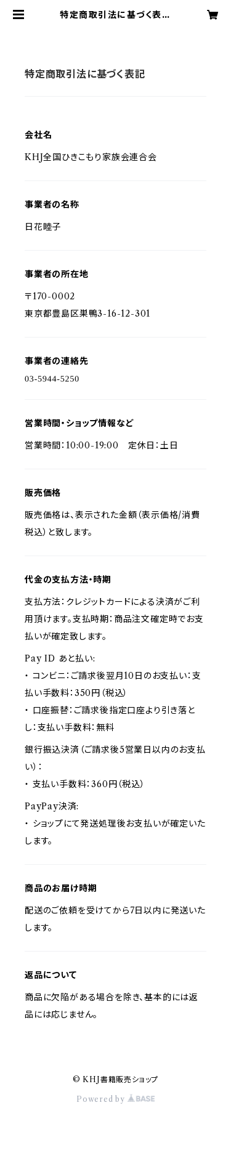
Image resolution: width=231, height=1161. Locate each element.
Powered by (115, 1099)
